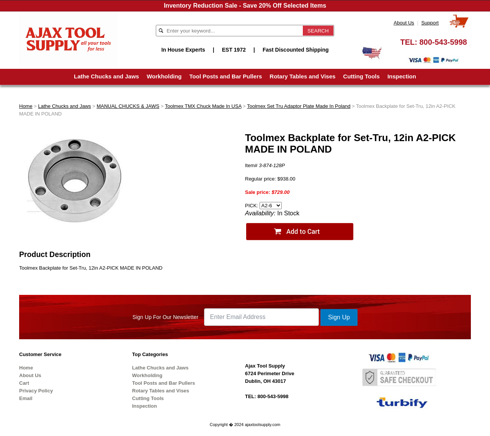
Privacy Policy (36, 391)
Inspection (401, 76)
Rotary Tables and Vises (302, 76)
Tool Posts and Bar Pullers (225, 76)
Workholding (164, 76)
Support (430, 23)
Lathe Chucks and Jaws (106, 76)
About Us (404, 23)
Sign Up (339, 317)
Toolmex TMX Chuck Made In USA (203, 106)
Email (26, 398)
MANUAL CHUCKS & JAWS (127, 106)
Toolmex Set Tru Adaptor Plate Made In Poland (298, 106)
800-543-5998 (443, 42)
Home (26, 106)
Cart (24, 383)
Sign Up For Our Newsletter (165, 317)
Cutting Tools (361, 76)
